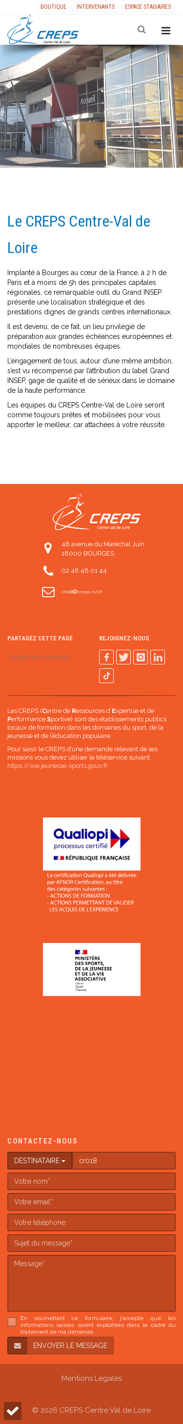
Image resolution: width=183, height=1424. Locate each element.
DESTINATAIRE (39, 1161)
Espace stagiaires (148, 6)
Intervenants (96, 6)
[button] (12, 1411)
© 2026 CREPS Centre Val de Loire (91, 1410)
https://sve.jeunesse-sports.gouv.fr (57, 765)
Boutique (53, 6)
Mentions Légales (91, 1378)
